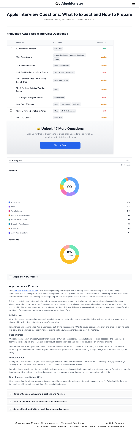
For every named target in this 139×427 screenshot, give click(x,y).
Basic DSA (61, 49)
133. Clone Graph (24, 57)
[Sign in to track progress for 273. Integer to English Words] (11, 95)
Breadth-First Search (83, 55)
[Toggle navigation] (133, 3)
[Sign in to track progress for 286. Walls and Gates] (11, 65)
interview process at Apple (25, 289)
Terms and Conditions (72, 421)
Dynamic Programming (20, 214)
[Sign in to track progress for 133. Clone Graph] (11, 57)
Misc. (70, 80)
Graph (59, 59)
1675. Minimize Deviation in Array (31, 109)
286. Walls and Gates (26, 66)
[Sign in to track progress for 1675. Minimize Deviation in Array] (11, 108)
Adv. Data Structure (71, 109)
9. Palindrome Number (26, 49)
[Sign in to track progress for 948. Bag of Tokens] (11, 102)
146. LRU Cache (23, 115)
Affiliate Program (115, 421)
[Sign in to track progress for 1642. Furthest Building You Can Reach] (11, 88)
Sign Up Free (62, 143)
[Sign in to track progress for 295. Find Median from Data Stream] (11, 72)
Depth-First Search (64, 55)
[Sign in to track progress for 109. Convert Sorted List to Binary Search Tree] (11, 80)
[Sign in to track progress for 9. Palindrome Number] (11, 48)
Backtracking (62, 95)
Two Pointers (62, 73)
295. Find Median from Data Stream (32, 73)
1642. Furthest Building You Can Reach (33, 88)
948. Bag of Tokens (25, 102)
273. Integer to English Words (29, 95)
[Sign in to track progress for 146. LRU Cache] (11, 115)
